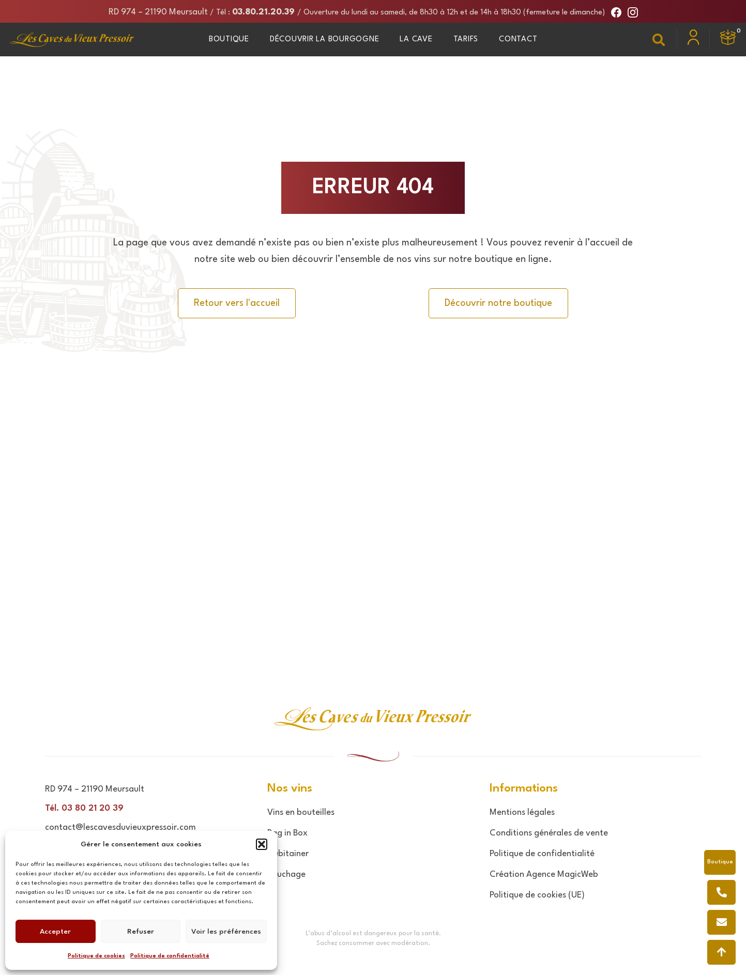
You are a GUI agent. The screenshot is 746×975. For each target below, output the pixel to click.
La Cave (416, 39)
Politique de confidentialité (169, 956)
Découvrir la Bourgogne (324, 39)
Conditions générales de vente (549, 833)
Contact (518, 39)
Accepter (55, 931)
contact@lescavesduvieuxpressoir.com (120, 827)
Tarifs (466, 39)
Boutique (229, 39)
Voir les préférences (226, 931)
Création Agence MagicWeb (544, 874)
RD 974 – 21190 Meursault (158, 12)
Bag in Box (287, 833)
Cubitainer (288, 853)
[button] (261, 844)
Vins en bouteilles (300, 812)
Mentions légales (522, 812)
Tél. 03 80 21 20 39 (84, 808)
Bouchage (286, 874)
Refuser (140, 931)
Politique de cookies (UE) (537, 895)
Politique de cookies (96, 956)
